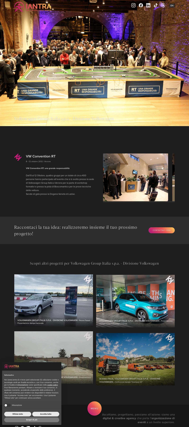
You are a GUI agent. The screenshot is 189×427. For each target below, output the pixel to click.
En (172, 5)
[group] (133, 177)
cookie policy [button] (52, 385)
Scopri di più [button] (31, 420)
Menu (94, 408)
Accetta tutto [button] (45, 414)
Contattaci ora (162, 230)
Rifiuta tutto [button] (18, 414)
